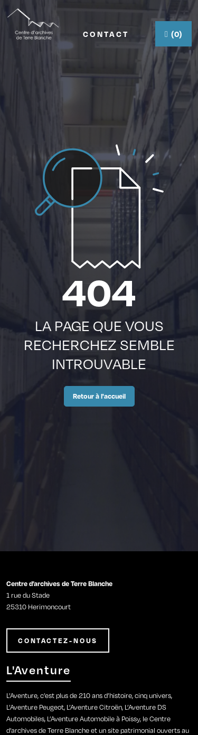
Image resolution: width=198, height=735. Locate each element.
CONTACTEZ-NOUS (58, 640)
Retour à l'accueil (99, 396)
